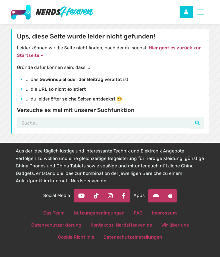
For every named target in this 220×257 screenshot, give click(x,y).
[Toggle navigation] (201, 12)
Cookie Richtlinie (76, 237)
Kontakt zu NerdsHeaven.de (121, 225)
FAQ (138, 213)
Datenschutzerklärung (56, 225)
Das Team (53, 213)
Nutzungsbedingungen (99, 213)
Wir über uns (175, 225)
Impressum (164, 213)
